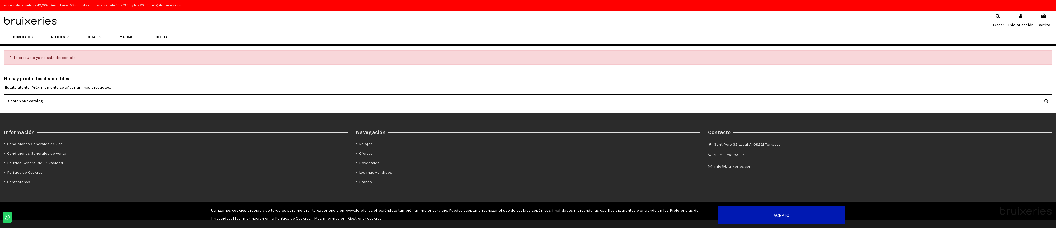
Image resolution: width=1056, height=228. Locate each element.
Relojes (366, 143)
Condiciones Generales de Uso (35, 143)
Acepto (781, 215)
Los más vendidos (375, 172)
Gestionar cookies (364, 218)
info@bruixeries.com (733, 166)
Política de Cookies (25, 172)
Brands (365, 181)
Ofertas (366, 153)
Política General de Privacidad (35, 162)
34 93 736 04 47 (729, 155)
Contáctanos (18, 181)
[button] (60, 37)
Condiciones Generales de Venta (36, 153)
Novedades (369, 162)
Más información (330, 218)
